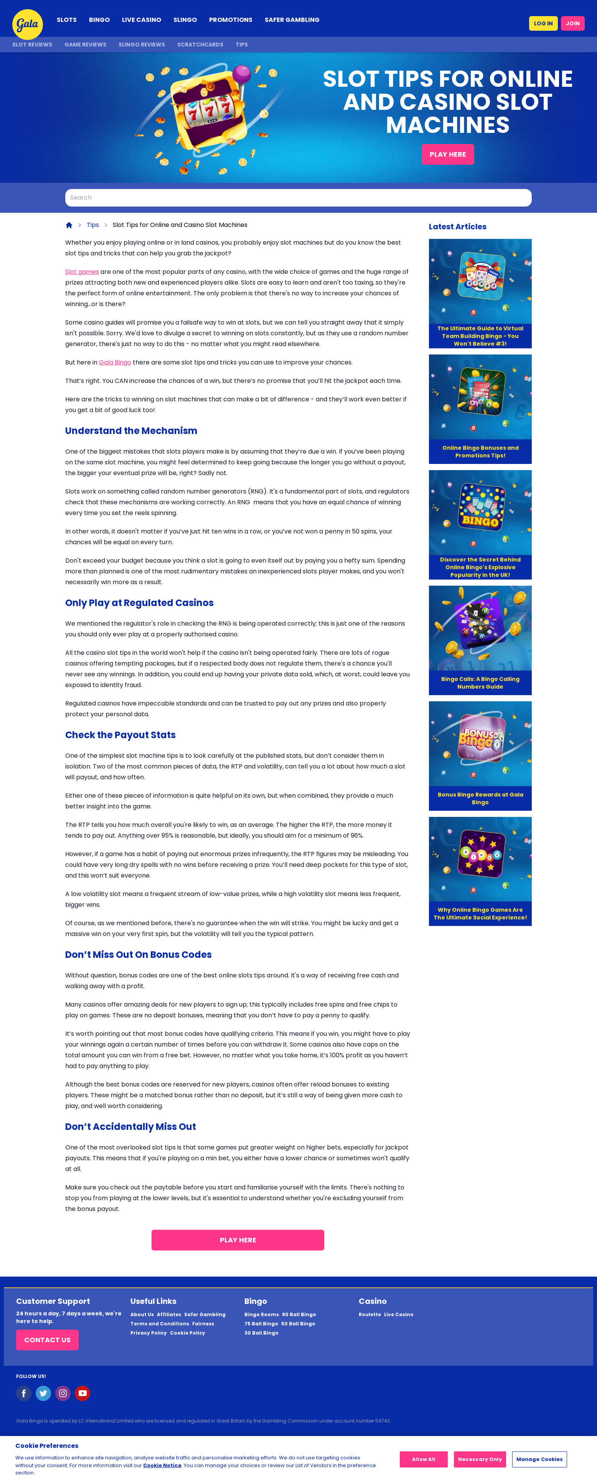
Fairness (203, 1324)
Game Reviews (85, 44)
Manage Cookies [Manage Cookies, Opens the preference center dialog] (539, 1463)
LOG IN (543, 23)
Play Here (448, 154)
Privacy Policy (148, 1333)
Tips (242, 44)
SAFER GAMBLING (292, 19)
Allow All (423, 1463)
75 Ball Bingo (261, 1324)
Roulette (370, 1315)
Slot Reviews (32, 44)
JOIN (573, 23)
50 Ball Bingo (298, 1324)
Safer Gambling (205, 1315)
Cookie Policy (187, 1333)
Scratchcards (200, 44)
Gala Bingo (115, 362)
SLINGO (185, 19)
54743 (382, 1421)
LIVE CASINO (141, 19)
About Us (142, 1315)
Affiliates (169, 1315)
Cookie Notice (162, 1468)
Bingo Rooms (261, 1315)
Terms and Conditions (159, 1324)
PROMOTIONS (230, 19)
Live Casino (399, 1315)
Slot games (82, 271)
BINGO (99, 19)
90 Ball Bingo (299, 1315)
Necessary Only (480, 1463)
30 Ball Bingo (261, 1333)
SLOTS (67, 19)
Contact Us (47, 1340)
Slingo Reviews (142, 44)
